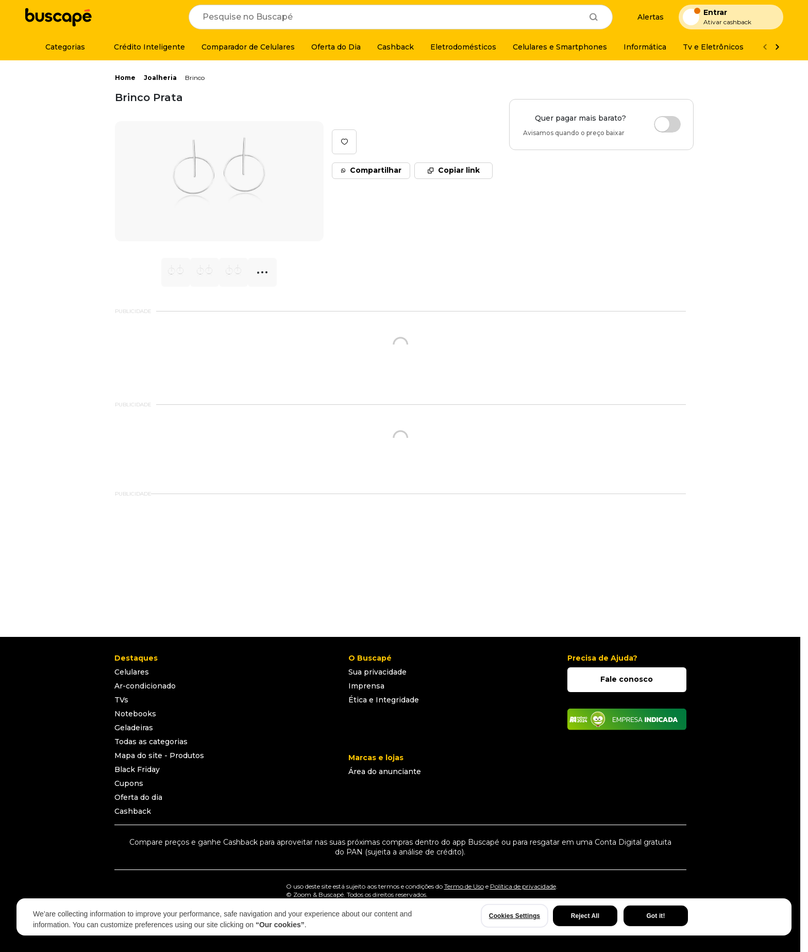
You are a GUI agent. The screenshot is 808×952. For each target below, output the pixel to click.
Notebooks (135, 713)
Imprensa (366, 686)
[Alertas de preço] (645, 17)
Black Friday (137, 769)
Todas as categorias (151, 741)
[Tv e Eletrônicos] (713, 47)
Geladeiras (133, 727)
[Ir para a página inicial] (58, 17)
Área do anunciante (384, 771)
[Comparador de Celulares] (248, 47)
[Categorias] (59, 47)
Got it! (655, 916)
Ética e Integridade (383, 699)
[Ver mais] (777, 47)
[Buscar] (593, 17)
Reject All (585, 916)
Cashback (132, 811)
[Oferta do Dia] (336, 47)
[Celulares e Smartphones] (559, 47)
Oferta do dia (138, 797)
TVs (121, 699)
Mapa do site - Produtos (159, 755)
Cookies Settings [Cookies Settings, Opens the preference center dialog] (514, 916)
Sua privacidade (377, 672)
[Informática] (645, 47)
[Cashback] (395, 47)
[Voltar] (765, 47)
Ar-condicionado (145, 686)
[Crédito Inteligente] (143, 47)
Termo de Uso (464, 886)
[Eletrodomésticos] (463, 47)
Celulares (131, 672)
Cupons (128, 783)
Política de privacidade (523, 886)
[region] (404, 916)
